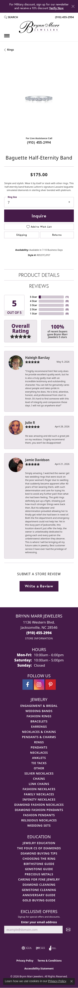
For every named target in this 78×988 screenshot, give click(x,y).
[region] (39, 98)
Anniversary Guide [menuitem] (38, 895)
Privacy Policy (24, 960)
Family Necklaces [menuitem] (39, 794)
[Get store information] (39, 638)
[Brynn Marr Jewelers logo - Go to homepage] (39, 27)
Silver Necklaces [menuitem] (38, 773)
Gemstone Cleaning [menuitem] (39, 890)
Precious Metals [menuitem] (39, 874)
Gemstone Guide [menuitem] (39, 869)
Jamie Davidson (37, 460)
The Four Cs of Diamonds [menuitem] (39, 848)
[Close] (73, 6)
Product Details (39, 275)
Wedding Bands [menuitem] (39, 711)
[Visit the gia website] (27, 948)
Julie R (30, 422)
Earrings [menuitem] (39, 727)
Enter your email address (39, 922)
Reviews (39, 286)
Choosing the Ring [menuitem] (38, 859)
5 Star (33, 297)
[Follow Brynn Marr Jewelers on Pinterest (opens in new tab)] (50, 684)
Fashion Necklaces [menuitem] (39, 789)
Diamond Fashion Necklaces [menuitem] (39, 805)
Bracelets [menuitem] (38, 721)
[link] (64, 17)
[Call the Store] (39, 632)
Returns (57, 234)
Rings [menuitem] (39, 742)
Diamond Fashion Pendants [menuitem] (39, 810)
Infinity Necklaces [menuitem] (39, 799)
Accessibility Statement (38, 968)
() (67, 297)
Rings (10, 49)
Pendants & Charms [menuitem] (39, 737)
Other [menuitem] (39, 768)
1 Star (33, 313)
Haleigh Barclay (37, 358)
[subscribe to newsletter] (68, 929)
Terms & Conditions (49, 960)
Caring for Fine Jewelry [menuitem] (39, 879)
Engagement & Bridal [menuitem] (39, 706)
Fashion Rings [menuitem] (39, 716)
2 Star (33, 309)
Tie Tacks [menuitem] (39, 763)
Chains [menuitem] (39, 779)
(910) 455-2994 (39, 142)
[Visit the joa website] (52, 948)
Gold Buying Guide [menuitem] (38, 900)
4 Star (33, 301)
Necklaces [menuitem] (39, 753)
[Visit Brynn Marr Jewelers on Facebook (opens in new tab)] (27, 684)
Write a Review (39, 586)
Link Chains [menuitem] (39, 784)
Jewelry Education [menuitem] (39, 843)
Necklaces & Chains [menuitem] (39, 732)
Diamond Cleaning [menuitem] (39, 885)
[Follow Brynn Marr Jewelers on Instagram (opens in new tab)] (39, 684)
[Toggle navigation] (7, 35)
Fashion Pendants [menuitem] (39, 815)
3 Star (33, 305)
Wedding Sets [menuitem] (39, 825)
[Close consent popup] (71, 981)
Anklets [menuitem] (39, 758)
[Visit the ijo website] (40, 948)
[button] (11, 17)
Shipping (21, 234)
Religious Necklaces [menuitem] (39, 820)
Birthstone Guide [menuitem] (39, 864)
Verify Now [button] (56, 8)
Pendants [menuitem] (39, 747)
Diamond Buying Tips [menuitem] (39, 853)
